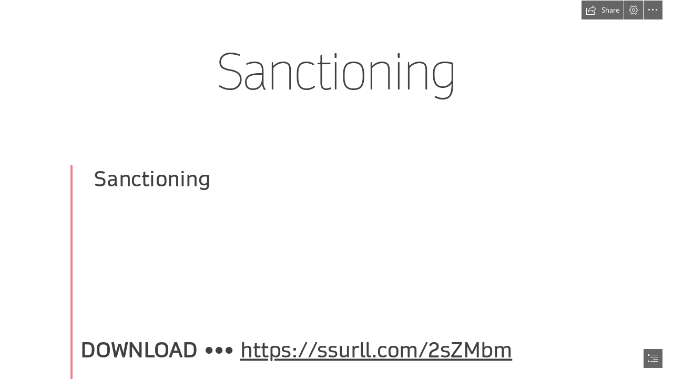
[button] (603, 10)
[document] (336, 189)
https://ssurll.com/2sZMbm (376, 350)
